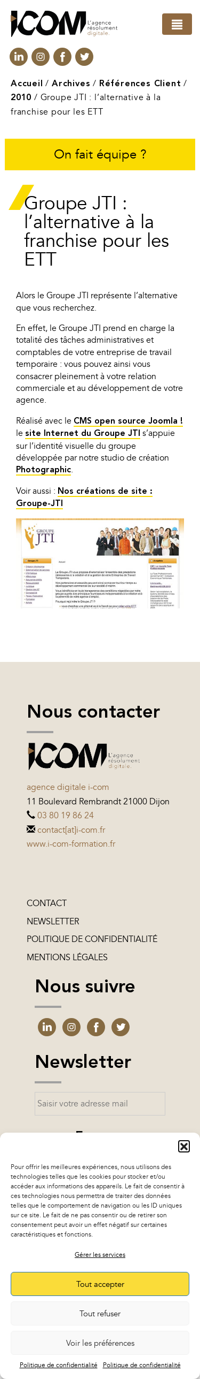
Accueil (27, 84)
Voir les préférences (100, 1343)
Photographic (43, 470)
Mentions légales (67, 957)
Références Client (140, 84)
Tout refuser (100, 1313)
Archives (71, 84)
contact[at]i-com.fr (71, 830)
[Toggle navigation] (177, 24)
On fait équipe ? (100, 154)
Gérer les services (100, 1254)
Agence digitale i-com (68, 787)
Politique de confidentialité (59, 1365)
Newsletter (53, 922)
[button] (184, 1146)
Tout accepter (100, 1284)
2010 (21, 98)
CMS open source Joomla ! (128, 421)
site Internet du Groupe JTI (82, 433)
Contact (47, 903)
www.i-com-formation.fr (71, 844)
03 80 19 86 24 (65, 816)
